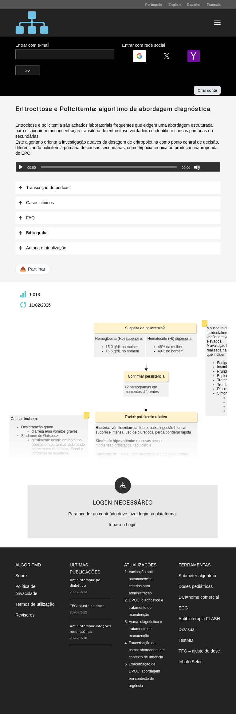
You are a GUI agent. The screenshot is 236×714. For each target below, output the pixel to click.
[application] (118, 167)
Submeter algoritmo (197, 575)
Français (214, 4)
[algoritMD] (32, 23)
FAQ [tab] (26, 217)
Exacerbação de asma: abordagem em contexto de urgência (147, 650)
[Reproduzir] (21, 167)
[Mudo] (197, 167)
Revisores (24, 615)
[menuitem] (153, 4)
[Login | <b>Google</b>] (142, 56)
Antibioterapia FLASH (199, 618)
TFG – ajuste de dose (199, 651)
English (174, 4)
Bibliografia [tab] (32, 233)
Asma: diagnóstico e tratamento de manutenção (145, 629)
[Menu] (217, 22)
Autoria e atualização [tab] (42, 248)
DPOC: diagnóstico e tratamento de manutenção (146, 607)
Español (193, 4)
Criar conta (207, 90)
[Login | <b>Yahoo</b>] (196, 56)
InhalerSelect (191, 661)
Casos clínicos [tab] (36, 202)
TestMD (186, 640)
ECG (183, 607)
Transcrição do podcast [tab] (44, 187)
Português (153, 4)
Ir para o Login (122, 524)
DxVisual (187, 629)
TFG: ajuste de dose (87, 605)
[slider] (109, 167)
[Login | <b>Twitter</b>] (169, 56)
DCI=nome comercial (199, 597)
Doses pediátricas (196, 586)
